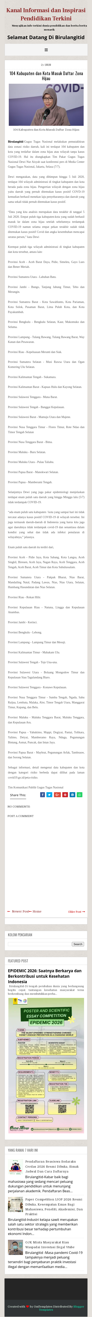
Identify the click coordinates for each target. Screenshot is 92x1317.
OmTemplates (43, 1306)
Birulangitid (15, 141)
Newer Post (20, 911)
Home (37, 911)
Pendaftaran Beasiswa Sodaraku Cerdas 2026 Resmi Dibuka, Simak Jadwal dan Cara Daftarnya (52, 1166)
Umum (48, 64)
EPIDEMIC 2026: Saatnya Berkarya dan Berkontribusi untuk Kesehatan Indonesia (45, 976)
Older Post (74, 911)
